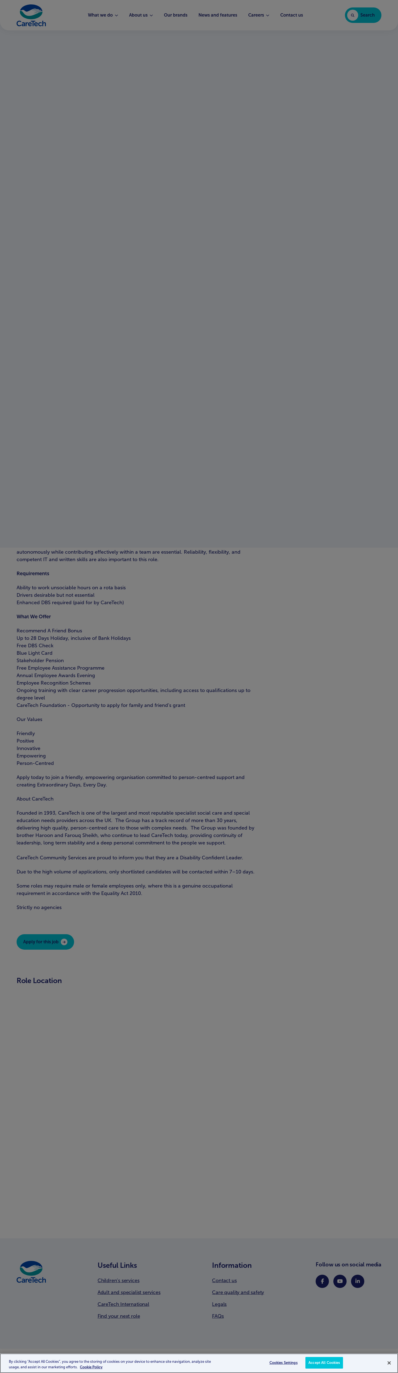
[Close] (389, 1363)
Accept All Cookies (324, 1363)
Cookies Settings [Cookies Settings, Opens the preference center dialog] (283, 1363)
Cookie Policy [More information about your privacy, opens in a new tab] (91, 1367)
